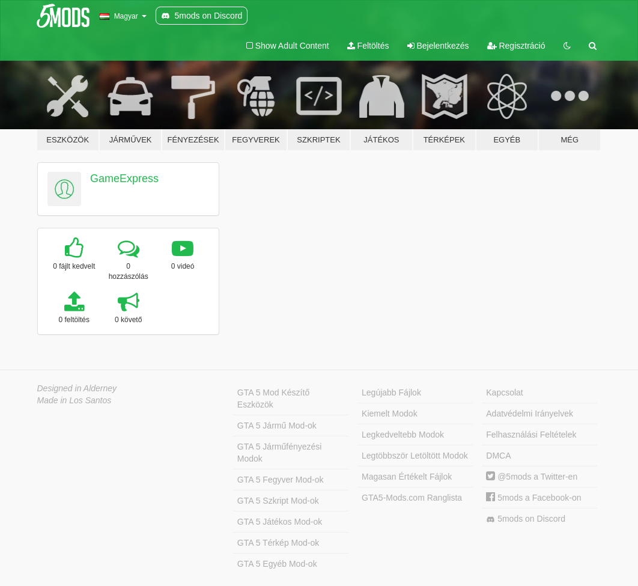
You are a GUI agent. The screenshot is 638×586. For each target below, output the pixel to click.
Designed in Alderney (77, 388)
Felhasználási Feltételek (531, 434)
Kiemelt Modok (390, 413)
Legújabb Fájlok (391, 392)
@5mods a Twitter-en (531, 476)
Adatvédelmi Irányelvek (529, 413)
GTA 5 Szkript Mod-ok (278, 500)
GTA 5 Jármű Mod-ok (277, 425)
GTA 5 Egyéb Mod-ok (277, 564)
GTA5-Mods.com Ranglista (412, 497)
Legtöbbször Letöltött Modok (415, 455)
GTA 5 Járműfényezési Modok (279, 452)
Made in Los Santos (74, 400)
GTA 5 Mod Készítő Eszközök (273, 398)
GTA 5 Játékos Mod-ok (279, 521)
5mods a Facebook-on (533, 497)
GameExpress (124, 178)
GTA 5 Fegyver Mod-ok (280, 479)
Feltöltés (368, 45)
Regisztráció (516, 45)
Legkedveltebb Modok (403, 434)
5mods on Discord (525, 519)
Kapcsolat (504, 392)
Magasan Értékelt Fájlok (407, 476)
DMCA (498, 455)
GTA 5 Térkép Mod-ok (278, 543)
